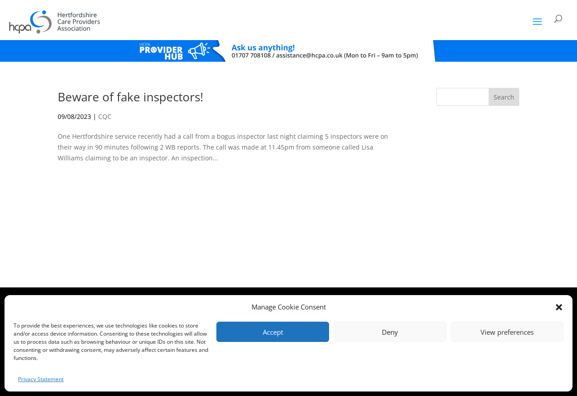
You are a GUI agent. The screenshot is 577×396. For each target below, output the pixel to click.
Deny (390, 332)
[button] (558, 307)
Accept (273, 332)
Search (504, 97)
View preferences (507, 332)
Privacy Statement (41, 379)
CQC (104, 116)
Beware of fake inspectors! (130, 97)
